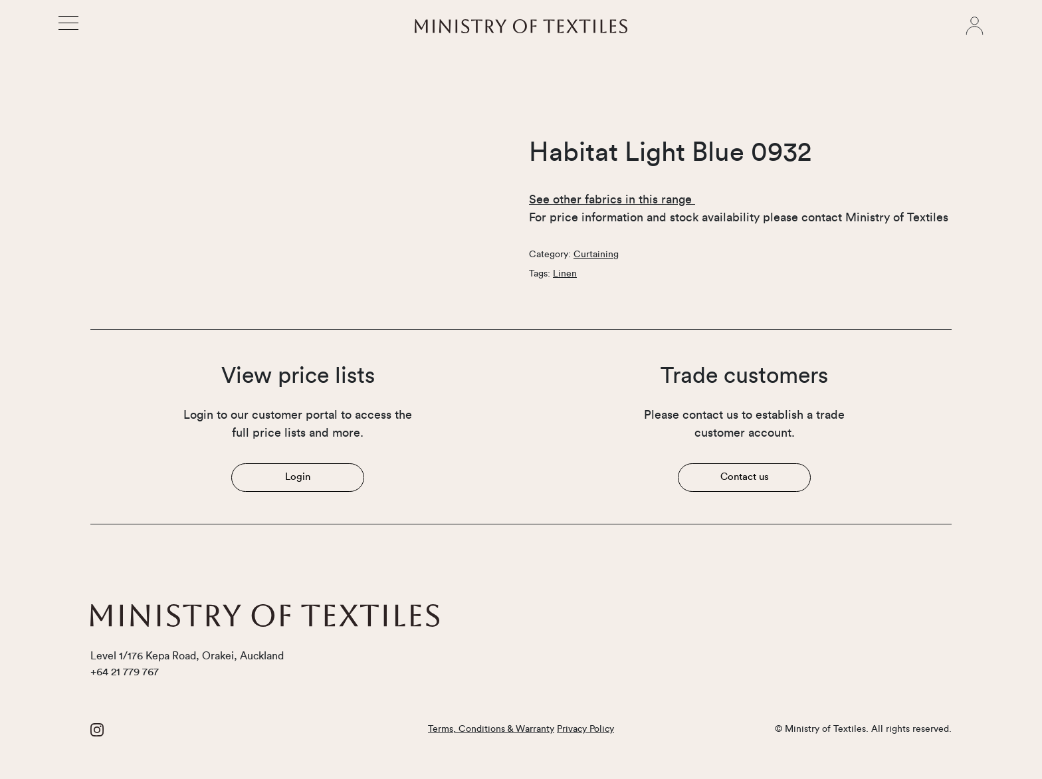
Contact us (744, 477)
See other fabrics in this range (612, 199)
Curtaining (596, 254)
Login (297, 477)
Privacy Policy (585, 729)
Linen (565, 273)
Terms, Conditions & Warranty (491, 729)
